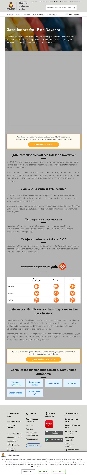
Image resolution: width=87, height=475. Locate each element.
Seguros (26, 14)
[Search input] (59, 7)
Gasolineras (53, 385)
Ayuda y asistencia (74, 14)
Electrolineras (15, 394)
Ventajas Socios (75, 2)
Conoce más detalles (43, 145)
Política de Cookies (36, 467)
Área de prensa (61, 2)
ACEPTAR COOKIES (58, 472)
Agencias (29, 431)
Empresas (33, 2)
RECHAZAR (43, 472)
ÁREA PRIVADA (33, 447)
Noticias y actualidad (37, 14)
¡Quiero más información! (43, 361)
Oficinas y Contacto (46, 2)
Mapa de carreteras (16, 385)
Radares (72, 385)
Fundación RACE (50, 14)
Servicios (18, 14)
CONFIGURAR (28, 472)
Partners (29, 427)
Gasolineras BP (34, 394)
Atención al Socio (13, 423)
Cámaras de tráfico (34, 385)
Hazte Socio (10, 14)
